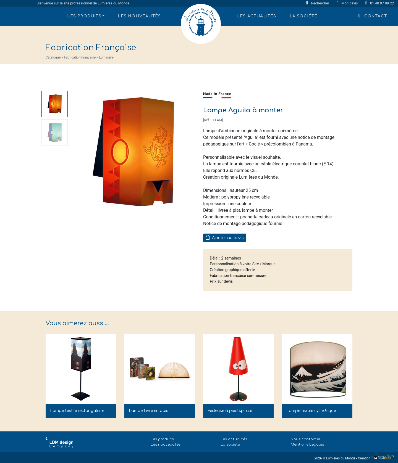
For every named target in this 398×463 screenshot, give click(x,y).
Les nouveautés (139, 16)
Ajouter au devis (225, 237)
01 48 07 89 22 (379, 3)
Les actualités (256, 16)
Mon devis (348, 3)
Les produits (162, 439)
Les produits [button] (84, 16)
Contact (372, 15)
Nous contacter (306, 439)
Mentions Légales (307, 444)
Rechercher (318, 3)
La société (304, 16)
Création (376, 458)
